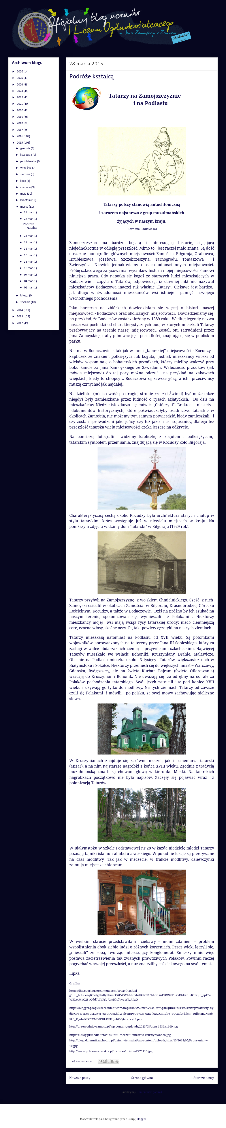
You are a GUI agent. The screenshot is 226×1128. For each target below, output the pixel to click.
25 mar (29, 236)
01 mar (29, 287)
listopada (26, 155)
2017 (20, 130)
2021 (20, 104)
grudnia (25, 148)
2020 (20, 110)
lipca (23, 181)
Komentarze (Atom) (149, 1092)
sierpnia (25, 174)
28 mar (29, 219)
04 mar (29, 281)
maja (23, 193)
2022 (20, 97)
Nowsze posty (79, 1078)
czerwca (25, 187)
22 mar (29, 242)
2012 (20, 323)
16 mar (29, 255)
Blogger (141, 1119)
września (26, 168)
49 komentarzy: (82, 1061)
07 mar (29, 275)
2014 (20, 310)
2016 (20, 136)
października (28, 161)
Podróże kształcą (91, 76)
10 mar (29, 268)
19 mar (29, 248)
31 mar (29, 212)
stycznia (25, 302)
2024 (20, 84)
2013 (20, 316)
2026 (20, 71)
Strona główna (142, 1078)
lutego (24, 295)
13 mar (29, 262)
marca (24, 207)
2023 (20, 91)
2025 (20, 78)
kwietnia (25, 200)
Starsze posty (204, 1078)
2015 (20, 142)
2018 (20, 123)
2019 (20, 117)
